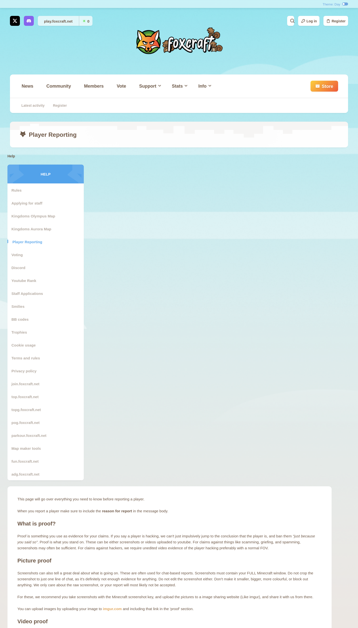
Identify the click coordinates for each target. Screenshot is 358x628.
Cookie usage (26, 345)
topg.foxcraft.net (28, 410)
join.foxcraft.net (28, 384)
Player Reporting (30, 242)
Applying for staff (29, 203)
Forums (157, 551)
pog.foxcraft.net (28, 422)
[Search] (263, 21)
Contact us (160, 569)
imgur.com (197, 305)
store (156, 560)
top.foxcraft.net (27, 397)
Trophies (22, 332)
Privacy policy (26, 371)
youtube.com (216, 360)
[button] (149, 89)
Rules (19, 190)
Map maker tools (28, 448)
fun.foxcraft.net (27, 461)
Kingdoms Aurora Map (34, 229)
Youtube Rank (26, 281)
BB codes (22, 319)
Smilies (20, 306)
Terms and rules (28, 358)
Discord (21, 268)
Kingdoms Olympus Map (36, 216)
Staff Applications (29, 293)
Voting (19, 255)
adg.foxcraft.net (28, 474)
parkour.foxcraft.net (31, 435)
